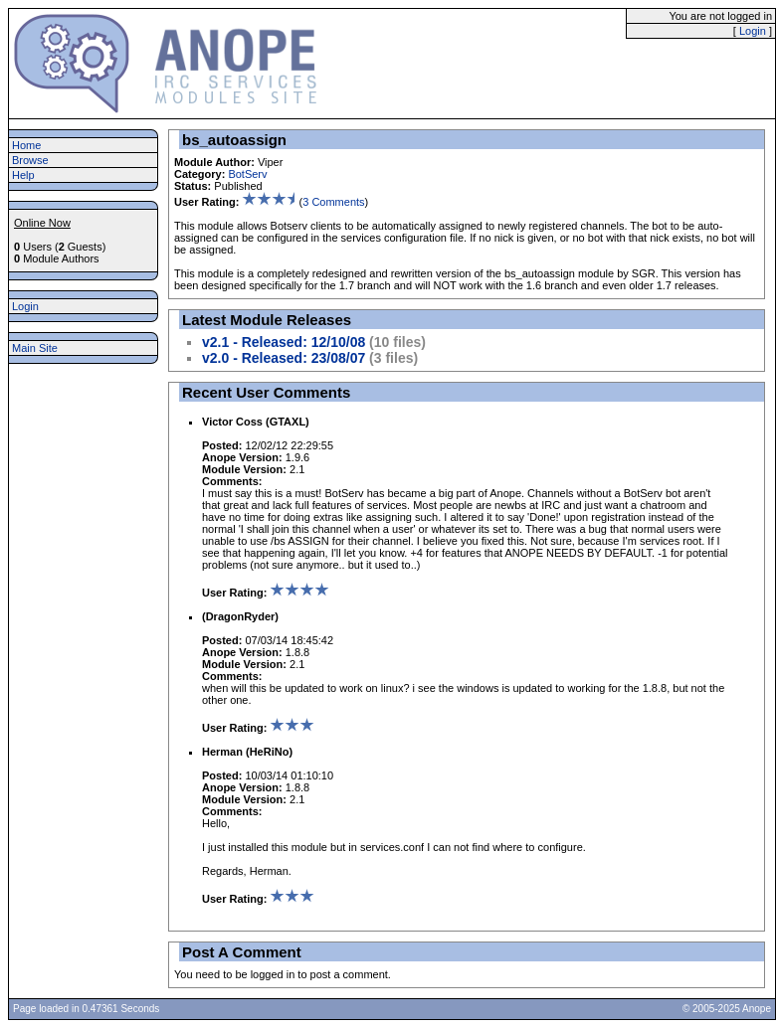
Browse (30, 160)
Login (752, 31)
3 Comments (333, 202)
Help (23, 175)
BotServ (247, 174)
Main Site (35, 348)
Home (26, 145)
